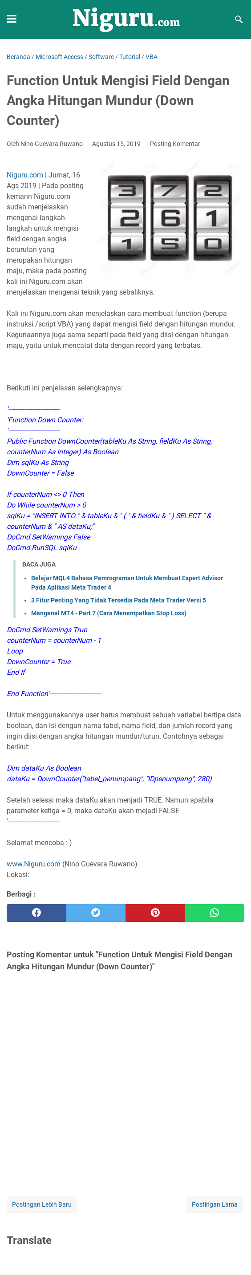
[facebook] (36, 913)
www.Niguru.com (34, 864)
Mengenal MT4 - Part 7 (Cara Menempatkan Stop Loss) (108, 613)
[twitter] (96, 913)
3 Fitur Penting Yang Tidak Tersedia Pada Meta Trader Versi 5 (118, 600)
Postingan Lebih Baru (42, 1204)
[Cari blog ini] (239, 19)
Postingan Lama (215, 1204)
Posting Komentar (175, 143)
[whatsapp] (215, 913)
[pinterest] (155, 913)
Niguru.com (25, 175)
